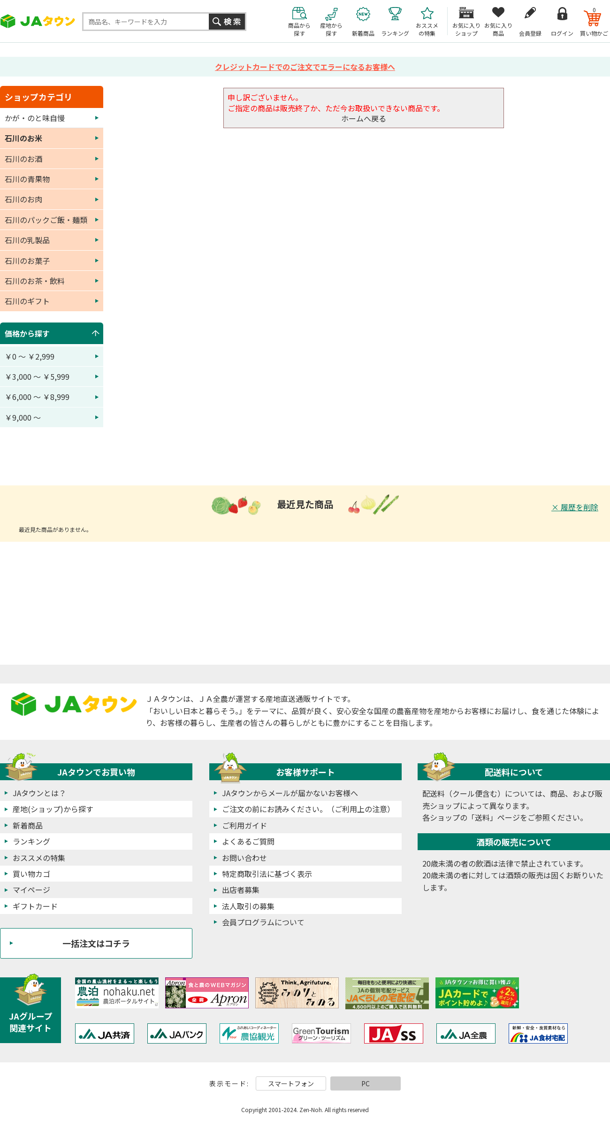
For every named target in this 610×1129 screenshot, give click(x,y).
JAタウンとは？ (39, 793)
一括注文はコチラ (96, 943)
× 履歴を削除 (574, 507)
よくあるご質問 (248, 841)
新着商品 (28, 825)
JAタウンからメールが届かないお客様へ (290, 793)
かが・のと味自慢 (35, 117)
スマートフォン (291, 1083)
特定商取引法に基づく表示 (267, 873)
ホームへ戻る (363, 118)
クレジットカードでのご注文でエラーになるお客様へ (305, 66)
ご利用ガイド (244, 825)
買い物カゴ (31, 873)
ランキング (31, 841)
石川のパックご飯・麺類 (46, 219)
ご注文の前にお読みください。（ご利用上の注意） (308, 808)
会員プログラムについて (263, 922)
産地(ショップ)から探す (53, 808)
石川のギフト (27, 301)
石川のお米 (23, 138)
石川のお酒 (23, 158)
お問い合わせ (244, 857)
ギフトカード (35, 906)
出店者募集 (240, 889)
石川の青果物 (27, 178)
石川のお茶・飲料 (35, 280)
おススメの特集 (39, 857)
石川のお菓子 (27, 260)
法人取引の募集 (248, 906)
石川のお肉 (23, 199)
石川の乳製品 (27, 240)
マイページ (31, 889)
